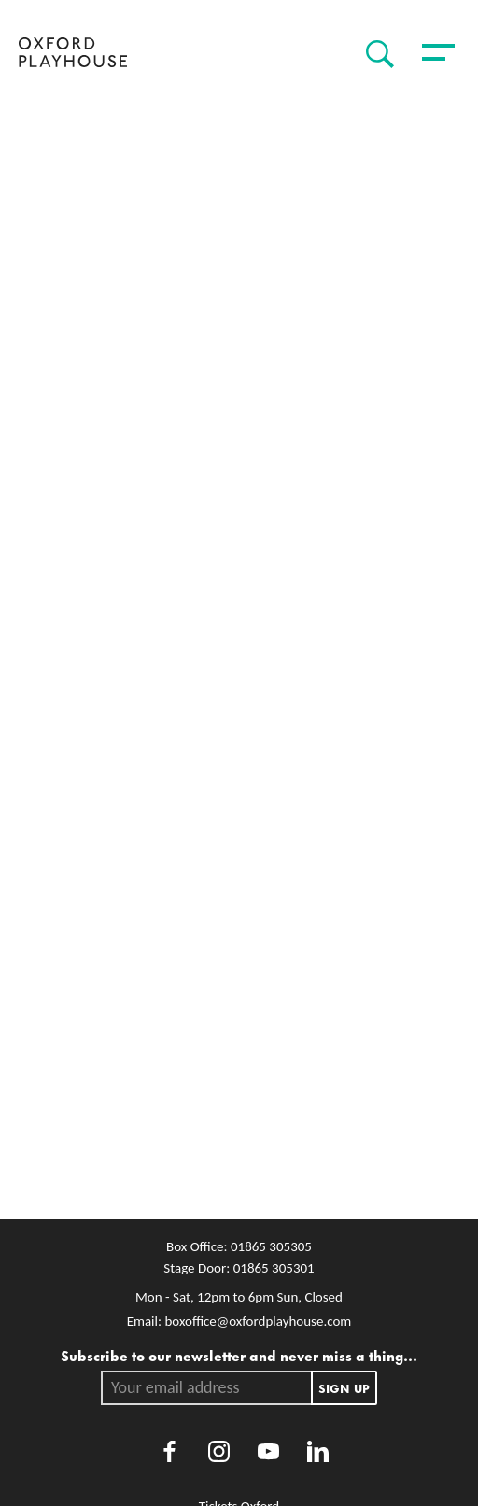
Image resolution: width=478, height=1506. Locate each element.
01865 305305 (271, 1246)
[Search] (375, 54)
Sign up (344, 1387)
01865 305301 (274, 1268)
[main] (239, 654)
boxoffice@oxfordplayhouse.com (257, 1321)
